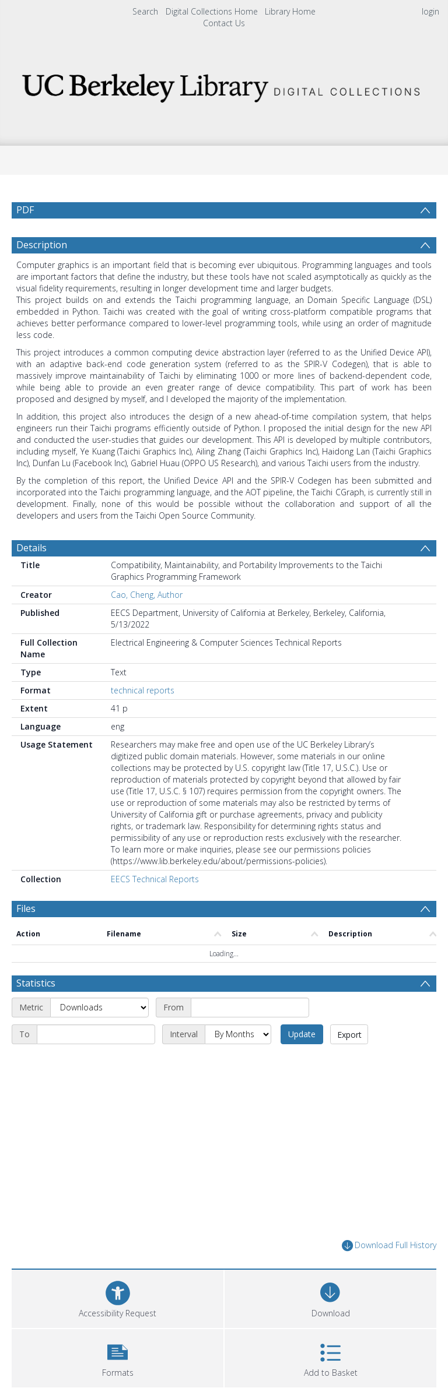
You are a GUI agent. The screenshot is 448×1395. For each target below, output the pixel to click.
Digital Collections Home (212, 11)
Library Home (290, 11)
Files (26, 908)
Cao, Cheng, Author (147, 594)
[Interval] (238, 1034)
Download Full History (389, 1245)
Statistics (35, 983)
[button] (117, 1357)
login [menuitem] (430, 11)
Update (302, 1034)
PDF (25, 209)
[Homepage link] (223, 84)
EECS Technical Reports (155, 879)
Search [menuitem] (145, 11)
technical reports (142, 690)
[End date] (96, 1034)
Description (41, 244)
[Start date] (250, 1007)
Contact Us (224, 23)
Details (31, 547)
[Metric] (99, 1007)
